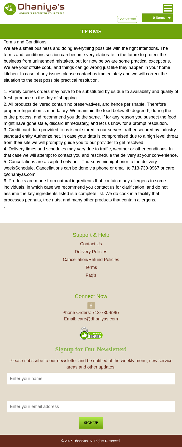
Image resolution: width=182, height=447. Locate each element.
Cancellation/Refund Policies (91, 259)
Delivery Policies (91, 251)
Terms (91, 267)
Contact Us (91, 243)
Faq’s (91, 275)
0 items (159, 18)
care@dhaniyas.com (98, 318)
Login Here (127, 19)
